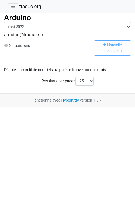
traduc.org (30, 6)
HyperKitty (70, 100)
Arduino (17, 17)
